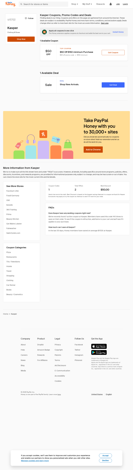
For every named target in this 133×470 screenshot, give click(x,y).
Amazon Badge (43, 350)
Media (23, 370)
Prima (8, 214)
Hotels (9, 266)
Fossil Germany (12, 195)
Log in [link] (125, 4)
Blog (22, 365)
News (23, 360)
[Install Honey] (118, 32)
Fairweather (11, 228)
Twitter (77, 350)
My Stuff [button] (87, 4)
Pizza (8, 252)
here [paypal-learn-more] (59, 394)
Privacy (58, 344)
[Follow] (29, 18)
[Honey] (10, 4)
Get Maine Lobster (14, 224)
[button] (101, 394)
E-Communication (62, 370)
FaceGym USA (12, 191)
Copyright (59, 350)
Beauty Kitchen (12, 219)
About (23, 344)
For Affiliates (42, 360)
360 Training (11, 209)
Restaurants (11, 257)
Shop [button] (74, 4)
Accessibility (60, 376)
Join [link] (118, 4)
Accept (105, 456)
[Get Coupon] (113, 52)
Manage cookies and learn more (35, 460)
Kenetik (9, 205)
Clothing (9, 280)
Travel (8, 271)
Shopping (10, 276)
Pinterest (78, 360)
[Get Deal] (113, 85)
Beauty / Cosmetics (14, 294)
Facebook (79, 344)
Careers (24, 355)
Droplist (40, 344)
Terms (57, 360)
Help (23, 350)
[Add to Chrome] (93, 149)
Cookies (58, 381)
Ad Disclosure (60, 365)
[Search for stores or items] (43, 4)
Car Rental (10, 285)
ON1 (8, 200)
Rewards (100, 4)
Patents (58, 355)
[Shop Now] (21, 39)
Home (5, 314)
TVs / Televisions (13, 261)
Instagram (79, 355)
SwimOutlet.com (13, 233)
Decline (105, 460)
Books (8, 290)
